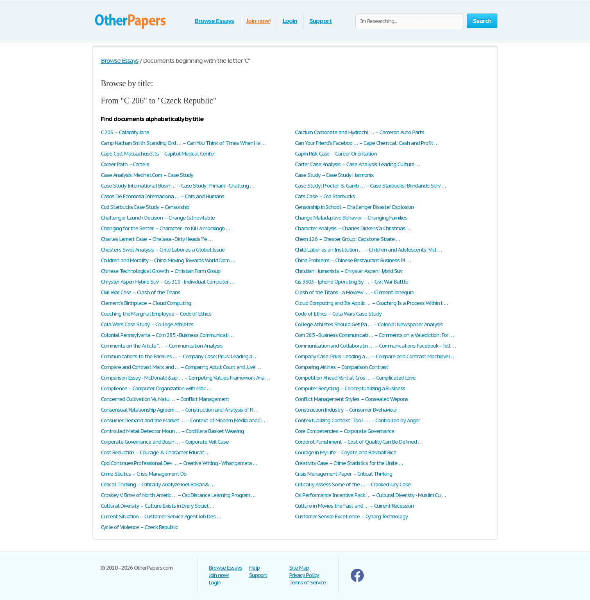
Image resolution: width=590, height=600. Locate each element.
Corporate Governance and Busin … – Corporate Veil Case (165, 441)
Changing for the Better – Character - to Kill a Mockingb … (165, 228)
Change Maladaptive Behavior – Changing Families (351, 217)
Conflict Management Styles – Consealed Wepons (351, 399)
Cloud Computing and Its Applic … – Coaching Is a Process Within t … (371, 303)
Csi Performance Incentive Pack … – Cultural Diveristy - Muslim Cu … (370, 495)
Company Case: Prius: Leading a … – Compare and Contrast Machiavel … (375, 356)
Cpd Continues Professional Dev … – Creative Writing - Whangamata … (179, 463)
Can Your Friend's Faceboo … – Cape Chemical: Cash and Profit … (366, 143)
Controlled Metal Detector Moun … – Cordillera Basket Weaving (172, 431)
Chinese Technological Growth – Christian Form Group (160, 271)
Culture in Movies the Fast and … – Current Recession (354, 505)
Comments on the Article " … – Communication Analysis (161, 345)
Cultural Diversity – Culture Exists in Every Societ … (157, 505)
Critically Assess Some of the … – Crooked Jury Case (353, 484)
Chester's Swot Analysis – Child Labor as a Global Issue (163, 249)
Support (320, 21)
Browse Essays (214, 21)
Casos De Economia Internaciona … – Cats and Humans (162, 196)
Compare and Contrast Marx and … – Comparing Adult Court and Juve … (181, 367)
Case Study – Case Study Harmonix (334, 175)
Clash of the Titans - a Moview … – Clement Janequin (354, 292)
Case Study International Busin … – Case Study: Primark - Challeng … (177, 185)
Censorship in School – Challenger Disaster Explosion (354, 207)
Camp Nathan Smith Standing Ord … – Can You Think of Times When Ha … (183, 143)
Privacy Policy (304, 575)
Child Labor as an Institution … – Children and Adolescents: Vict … (368, 249)
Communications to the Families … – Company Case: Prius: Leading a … (179, 356)
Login (290, 21)
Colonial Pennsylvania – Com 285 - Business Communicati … (167, 335)
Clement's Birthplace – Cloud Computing (146, 303)
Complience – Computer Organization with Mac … (156, 388)
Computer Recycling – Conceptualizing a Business (350, 388)
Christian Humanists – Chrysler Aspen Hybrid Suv (348, 271)
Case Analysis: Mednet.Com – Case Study (147, 175)
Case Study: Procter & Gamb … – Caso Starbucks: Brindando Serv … (370, 185)
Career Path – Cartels (125, 164)
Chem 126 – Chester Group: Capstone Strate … (347, 239)
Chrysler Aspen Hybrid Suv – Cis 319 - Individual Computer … (167, 281)
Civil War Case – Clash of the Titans (140, 292)
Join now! (258, 21)
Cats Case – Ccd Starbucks (325, 196)
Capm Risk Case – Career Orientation (336, 153)
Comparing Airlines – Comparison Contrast (341, 367)
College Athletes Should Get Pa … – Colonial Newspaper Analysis (368, 324)
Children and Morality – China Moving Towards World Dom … (168, 260)
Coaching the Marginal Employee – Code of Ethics (156, 313)
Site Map (299, 567)
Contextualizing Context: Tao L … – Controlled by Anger (357, 420)
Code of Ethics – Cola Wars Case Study (338, 313)
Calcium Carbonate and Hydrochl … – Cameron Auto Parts (359, 132)
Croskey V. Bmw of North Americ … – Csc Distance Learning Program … (178, 495)
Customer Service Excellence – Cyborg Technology (351, 516)
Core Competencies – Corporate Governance (344, 431)
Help (254, 567)
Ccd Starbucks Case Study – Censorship (145, 207)
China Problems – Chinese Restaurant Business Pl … (353, 260)
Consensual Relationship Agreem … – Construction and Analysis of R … (179, 409)
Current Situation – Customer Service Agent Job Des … (161, 516)
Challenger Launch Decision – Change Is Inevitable (158, 217)
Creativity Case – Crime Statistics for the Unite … (349, 463)
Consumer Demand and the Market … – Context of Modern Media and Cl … (184, 420)
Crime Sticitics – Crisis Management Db (143, 473)
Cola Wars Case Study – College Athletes (147, 324)
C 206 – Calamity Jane (125, 132)
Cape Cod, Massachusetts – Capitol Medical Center (158, 153)
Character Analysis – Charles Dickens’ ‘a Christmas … (353, 228)
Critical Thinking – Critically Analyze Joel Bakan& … (157, 484)
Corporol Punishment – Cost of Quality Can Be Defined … (358, 441)
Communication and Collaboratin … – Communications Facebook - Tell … (375, 345)
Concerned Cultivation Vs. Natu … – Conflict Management (165, 399)
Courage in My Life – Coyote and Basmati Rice (345, 452)
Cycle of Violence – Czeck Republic (139, 527)
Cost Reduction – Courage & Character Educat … (155, 452)
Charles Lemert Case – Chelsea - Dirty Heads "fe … (156, 239)
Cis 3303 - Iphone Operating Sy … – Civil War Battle (351, 281)
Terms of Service (307, 582)
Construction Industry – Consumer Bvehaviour (346, 409)
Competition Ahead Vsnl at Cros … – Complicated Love (355, 377)
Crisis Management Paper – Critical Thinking (343, 473)
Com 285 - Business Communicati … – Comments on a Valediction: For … (374, 335)
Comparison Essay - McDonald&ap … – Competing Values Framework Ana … (185, 377)
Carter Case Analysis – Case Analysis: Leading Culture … (357, 164)
